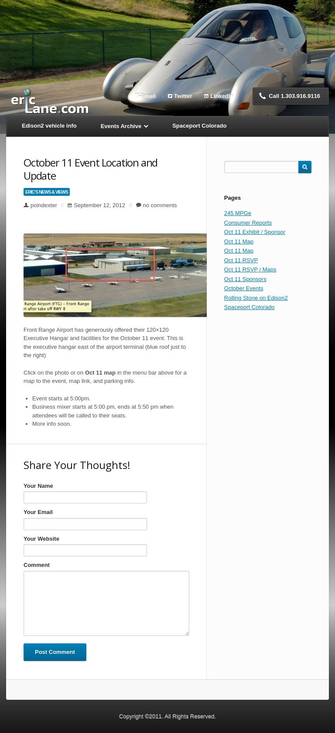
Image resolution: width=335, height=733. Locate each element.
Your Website (41, 538)
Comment (37, 565)
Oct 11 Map (238, 241)
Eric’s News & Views (46, 192)
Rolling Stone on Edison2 (256, 298)
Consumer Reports (248, 222)
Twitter (183, 96)
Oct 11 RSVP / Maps (250, 269)
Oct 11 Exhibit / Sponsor (254, 232)
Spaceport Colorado (249, 307)
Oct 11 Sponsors (245, 279)
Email (148, 96)
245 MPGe (237, 213)
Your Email (38, 512)
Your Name (38, 486)
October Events (243, 288)
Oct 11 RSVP (241, 260)
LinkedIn (221, 96)
